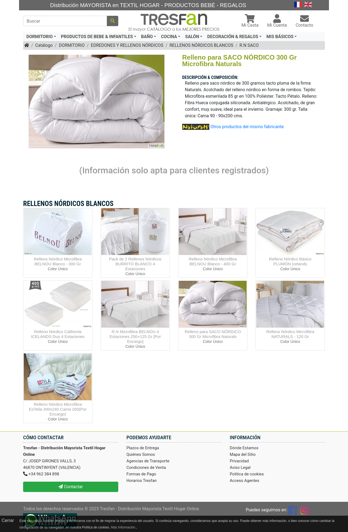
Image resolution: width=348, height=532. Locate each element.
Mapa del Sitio (243, 454)
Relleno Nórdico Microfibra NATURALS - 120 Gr (290, 334)
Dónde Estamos (244, 447)
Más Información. (123, 527)
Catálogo (44, 45)
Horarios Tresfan (141, 480)
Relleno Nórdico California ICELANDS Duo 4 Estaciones (58, 334)
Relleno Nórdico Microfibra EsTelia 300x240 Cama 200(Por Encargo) (58, 409)
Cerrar (8, 520)
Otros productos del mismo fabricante (247, 126)
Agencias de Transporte (147, 461)
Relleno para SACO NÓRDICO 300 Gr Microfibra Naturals (213, 334)
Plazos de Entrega (142, 447)
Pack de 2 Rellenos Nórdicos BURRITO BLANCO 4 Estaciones (135, 264)
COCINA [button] (169, 36)
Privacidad (239, 461)
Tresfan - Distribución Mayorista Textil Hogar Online (149, 508)
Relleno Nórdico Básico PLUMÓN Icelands (290, 261)
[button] (250, 21)
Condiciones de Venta (146, 467)
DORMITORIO (72, 45)
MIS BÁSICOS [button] (279, 36)
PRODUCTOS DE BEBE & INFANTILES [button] (97, 36)
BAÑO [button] (147, 36)
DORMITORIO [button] (39, 36)
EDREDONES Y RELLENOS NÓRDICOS (127, 45)
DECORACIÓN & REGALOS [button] (232, 36)
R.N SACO (249, 45)
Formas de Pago (141, 474)
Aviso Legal (240, 467)
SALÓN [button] (192, 36)
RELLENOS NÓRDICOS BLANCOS (201, 45)
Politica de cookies (247, 474)
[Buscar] (65, 21)
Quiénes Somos (140, 454)
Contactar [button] (70, 486)
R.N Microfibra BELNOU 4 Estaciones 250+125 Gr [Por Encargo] (135, 336)
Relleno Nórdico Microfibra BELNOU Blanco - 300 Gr (58, 261)
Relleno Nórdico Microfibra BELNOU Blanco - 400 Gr (213, 261)
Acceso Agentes (244, 480)
